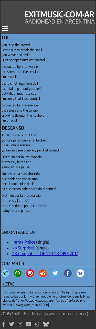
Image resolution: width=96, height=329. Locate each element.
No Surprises (23, 247)
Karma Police (23, 242)
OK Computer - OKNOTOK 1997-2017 (45, 253)
